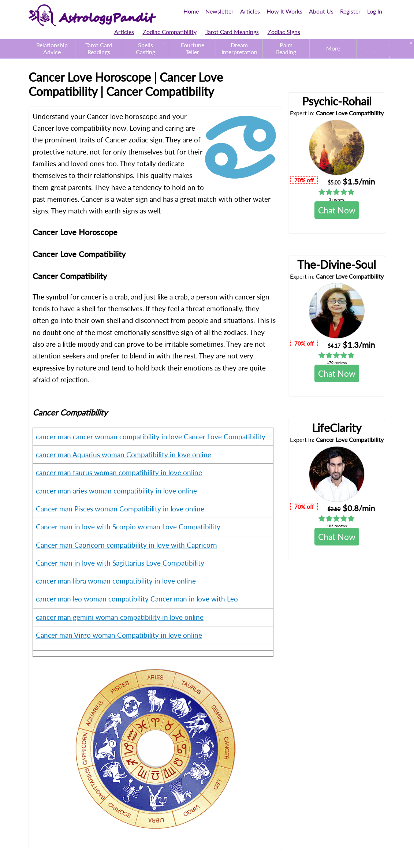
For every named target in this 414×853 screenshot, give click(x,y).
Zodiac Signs (284, 31)
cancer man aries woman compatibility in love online (116, 491)
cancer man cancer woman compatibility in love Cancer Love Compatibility (150, 436)
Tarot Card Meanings (232, 31)
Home (191, 11)
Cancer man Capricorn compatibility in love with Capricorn (126, 545)
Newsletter (219, 11)
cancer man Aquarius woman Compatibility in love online (123, 454)
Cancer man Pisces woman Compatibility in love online (120, 508)
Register (350, 11)
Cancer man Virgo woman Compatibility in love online (119, 635)
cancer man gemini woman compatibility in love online (120, 617)
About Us (321, 11)
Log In (374, 11)
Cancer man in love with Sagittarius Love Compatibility (120, 563)
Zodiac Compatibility (170, 31)
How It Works (284, 11)
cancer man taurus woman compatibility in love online (119, 472)
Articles (250, 11)
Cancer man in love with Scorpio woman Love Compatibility (128, 526)
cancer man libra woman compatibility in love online (116, 581)
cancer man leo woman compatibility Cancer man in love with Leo (137, 599)
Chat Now (336, 210)
